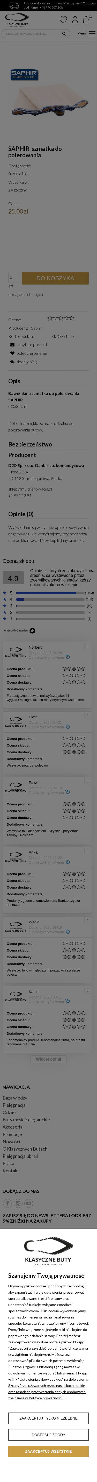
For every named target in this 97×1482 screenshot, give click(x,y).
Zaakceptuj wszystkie (48, 1451)
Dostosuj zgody (48, 1435)
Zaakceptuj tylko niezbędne (48, 1418)
